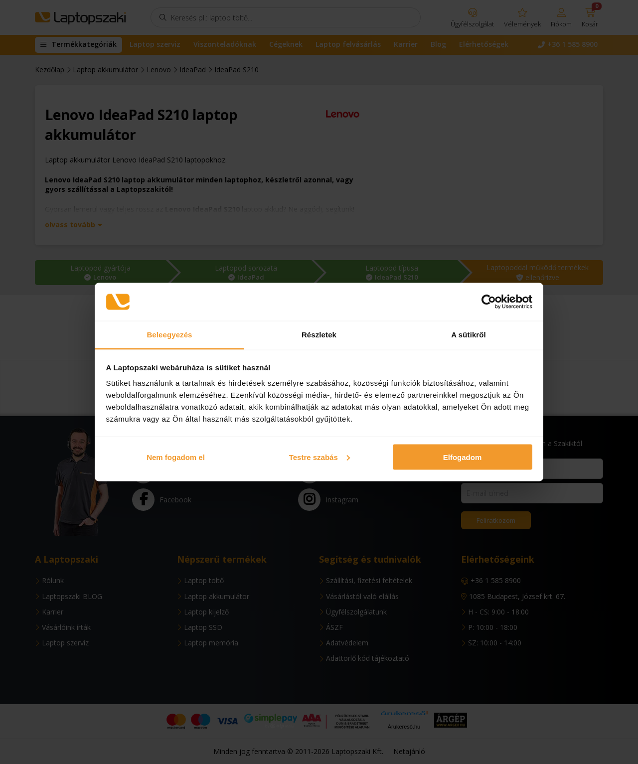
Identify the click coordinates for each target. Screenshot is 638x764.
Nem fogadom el (176, 457)
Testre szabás (319, 457)
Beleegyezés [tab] (169, 334)
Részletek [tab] (319, 334)
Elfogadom (462, 457)
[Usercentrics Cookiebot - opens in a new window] (488, 302)
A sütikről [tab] (468, 334)
